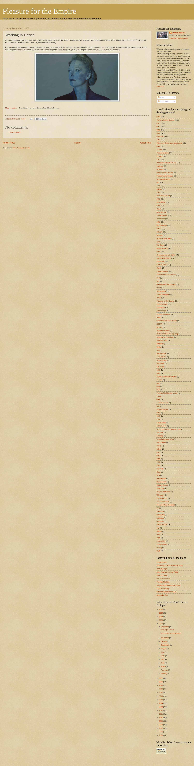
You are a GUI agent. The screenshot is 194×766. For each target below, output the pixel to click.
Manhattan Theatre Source (166, 163)
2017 (161, 692)
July (162, 652)
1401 (158, 222)
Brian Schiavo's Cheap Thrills (167, 572)
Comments (163, 101)
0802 (158, 130)
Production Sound (163, 196)
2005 (161, 735)
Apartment (160, 261)
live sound (160, 367)
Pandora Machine (163, 331)
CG (157, 281)
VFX (158, 508)
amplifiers (160, 344)
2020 (161, 682)
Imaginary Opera (162, 294)
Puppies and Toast (163, 492)
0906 (158, 400)
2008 (161, 725)
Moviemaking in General (165, 120)
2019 (161, 685)
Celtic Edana (161, 423)
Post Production (162, 409)
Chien (158, 472)
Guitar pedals (161, 482)
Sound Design (161, 360)
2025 (161, 613)
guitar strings (161, 311)
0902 (158, 455)
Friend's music (161, 215)
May (163, 659)
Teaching (159, 436)
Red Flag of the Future (164, 337)
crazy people (161, 442)
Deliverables (161, 291)
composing (160, 515)
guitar (158, 146)
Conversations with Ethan (165, 255)
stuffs (158, 551)
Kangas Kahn (161, 562)
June (163, 656)
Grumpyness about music (165, 285)
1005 (158, 459)
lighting (159, 531)
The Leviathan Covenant (165, 505)
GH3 (158, 390)
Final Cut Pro (161, 357)
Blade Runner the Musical (166, 275)
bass (158, 383)
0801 (158, 127)
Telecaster (160, 495)
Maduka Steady (162, 485)
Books (158, 347)
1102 (158, 186)
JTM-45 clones (161, 265)
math (158, 538)
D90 (158, 350)
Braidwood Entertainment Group (168, 585)
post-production (162, 248)
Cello (158, 419)
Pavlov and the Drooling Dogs (167, 334)
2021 (161, 678)
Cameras (159, 469)
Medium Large (161, 569)
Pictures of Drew (162, 153)
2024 (161, 617)
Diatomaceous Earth (164, 238)
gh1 (157, 182)
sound (158, 317)
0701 (158, 123)
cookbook (160, 518)
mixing (158, 446)
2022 (161, 624)
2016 (161, 696)
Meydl (158, 209)
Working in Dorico (167, 630)
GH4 (158, 475)
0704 (158, 205)
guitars (159, 229)
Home (77, 142)
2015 (161, 700)
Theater (159, 150)
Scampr (159, 380)
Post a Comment (15, 132)
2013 (161, 707)
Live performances (163, 314)
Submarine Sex (162, 595)
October (164, 641)
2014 (161, 703)
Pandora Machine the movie (166, 393)
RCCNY (159, 324)
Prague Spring (161, 304)
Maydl (158, 268)
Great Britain (161, 478)
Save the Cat (161, 212)
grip (157, 528)
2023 (161, 620)
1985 (158, 465)
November (165, 638)
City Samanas (161, 225)
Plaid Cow (160, 488)
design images (161, 525)
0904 (158, 117)
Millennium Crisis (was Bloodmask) (169, 143)
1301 (158, 199)
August (164, 648)
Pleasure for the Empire (39, 11)
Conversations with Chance (166, 321)
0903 (158, 370)
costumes (160, 521)
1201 (158, 159)
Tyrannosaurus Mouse (164, 176)
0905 (158, 416)
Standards (160, 363)
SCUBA (159, 232)
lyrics (158, 534)
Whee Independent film (165, 439)
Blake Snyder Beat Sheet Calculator (169, 565)
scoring (159, 548)
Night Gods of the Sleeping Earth (168, 429)
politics (159, 189)
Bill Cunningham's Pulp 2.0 (166, 592)
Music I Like (160, 202)
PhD (158, 278)
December (165, 627)
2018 (161, 689)
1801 (158, 373)
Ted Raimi (160, 245)
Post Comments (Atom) (21, 148)
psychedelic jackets (163, 258)
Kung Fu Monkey (162, 588)
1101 (158, 140)
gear (158, 386)
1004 (158, 252)
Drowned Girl (161, 354)
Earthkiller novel (162, 403)
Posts (161, 97)
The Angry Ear (161, 498)
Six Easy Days (161, 340)
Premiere (159, 432)
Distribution (160, 219)
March (163, 666)
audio (158, 242)
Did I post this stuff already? (171, 633)
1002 (158, 133)
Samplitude (160, 308)
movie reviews (161, 544)
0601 (158, 413)
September (165, 645)
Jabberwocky (161, 426)
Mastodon (160, 86)
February (164, 670)
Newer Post (9, 142)
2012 (161, 710)
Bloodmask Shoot (163, 179)
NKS (158, 406)
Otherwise (160, 136)
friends (159, 396)
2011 (161, 714)
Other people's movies (164, 173)
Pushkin (159, 156)
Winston (159, 235)
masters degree (162, 271)
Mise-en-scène (11, 108)
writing (158, 449)
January (164, 674)
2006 (161, 732)
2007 (161, 728)
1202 (158, 192)
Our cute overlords (163, 579)
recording (159, 169)
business (159, 166)
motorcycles (160, 541)
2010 (161, 717)
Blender (159, 327)
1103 (158, 462)
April (163, 663)
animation (160, 511)
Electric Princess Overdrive (166, 377)
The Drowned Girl (163, 502)
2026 (161, 609)
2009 (161, 721)
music (158, 288)
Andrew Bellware (178, 33)
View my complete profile (178, 38)
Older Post (145, 142)
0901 (158, 452)
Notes (158, 298)
